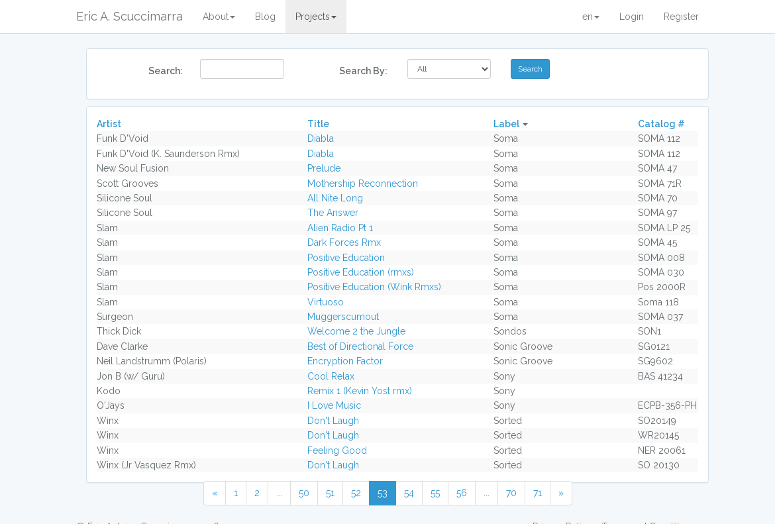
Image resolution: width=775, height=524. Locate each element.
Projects (315, 16)
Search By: (363, 71)
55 (435, 493)
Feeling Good (337, 450)
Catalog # (661, 124)
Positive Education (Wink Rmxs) (374, 287)
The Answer (332, 212)
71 (537, 493)
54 (409, 493)
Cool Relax (330, 376)
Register (681, 16)
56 (461, 493)
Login (631, 16)
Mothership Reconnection (362, 183)
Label (506, 124)
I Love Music (334, 405)
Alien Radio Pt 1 (340, 228)
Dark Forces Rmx (344, 242)
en (590, 16)
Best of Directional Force (360, 346)
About (219, 16)
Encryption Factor (345, 361)
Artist (109, 124)
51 (330, 493)
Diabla (320, 138)
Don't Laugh (333, 420)
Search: (165, 71)
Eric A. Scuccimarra (129, 16)
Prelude (323, 168)
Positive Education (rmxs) (360, 272)
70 (511, 493)
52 (356, 493)
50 (304, 493)
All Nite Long (335, 198)
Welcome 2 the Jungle (356, 331)
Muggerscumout (343, 316)
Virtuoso (325, 302)
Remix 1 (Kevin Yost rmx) (359, 391)
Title (318, 124)
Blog (265, 16)
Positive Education (346, 257)
